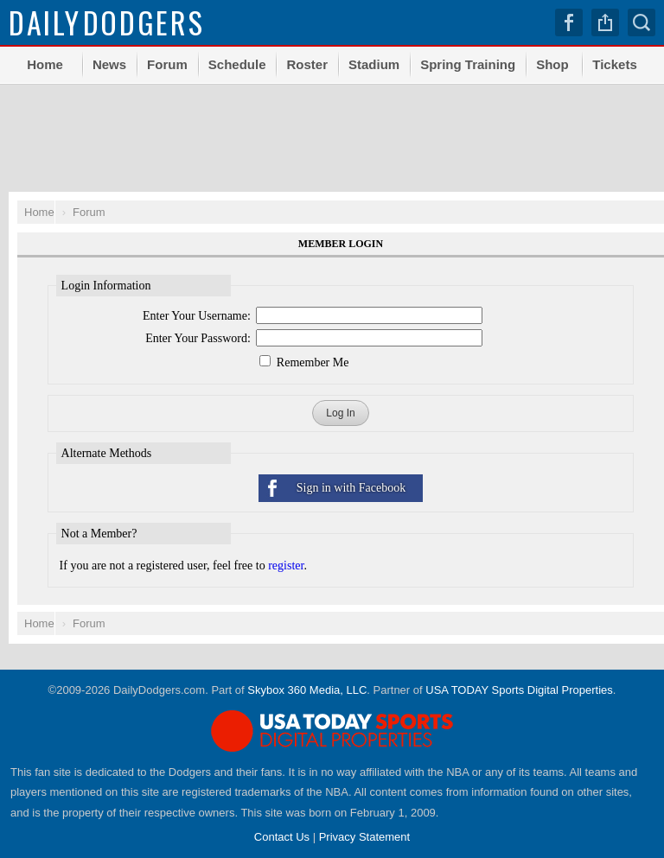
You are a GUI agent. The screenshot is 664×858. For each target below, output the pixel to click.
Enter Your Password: (198, 338)
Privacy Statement (365, 836)
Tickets (614, 64)
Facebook (569, 22)
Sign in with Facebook (351, 487)
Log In (340, 413)
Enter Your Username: (197, 315)
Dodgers (107, 22)
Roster (307, 64)
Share (605, 22)
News (109, 64)
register (285, 565)
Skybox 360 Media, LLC (307, 689)
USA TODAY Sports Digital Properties (519, 689)
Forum (167, 64)
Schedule (237, 64)
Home (45, 64)
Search (641, 22)
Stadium (373, 64)
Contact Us (282, 836)
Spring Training (467, 64)
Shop (552, 64)
